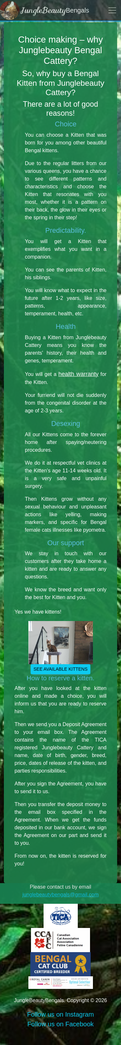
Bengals (44, 10)
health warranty (78, 374)
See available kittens (61, 669)
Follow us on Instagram (60, 1014)
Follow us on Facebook (60, 1024)
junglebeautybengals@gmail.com (61, 894)
